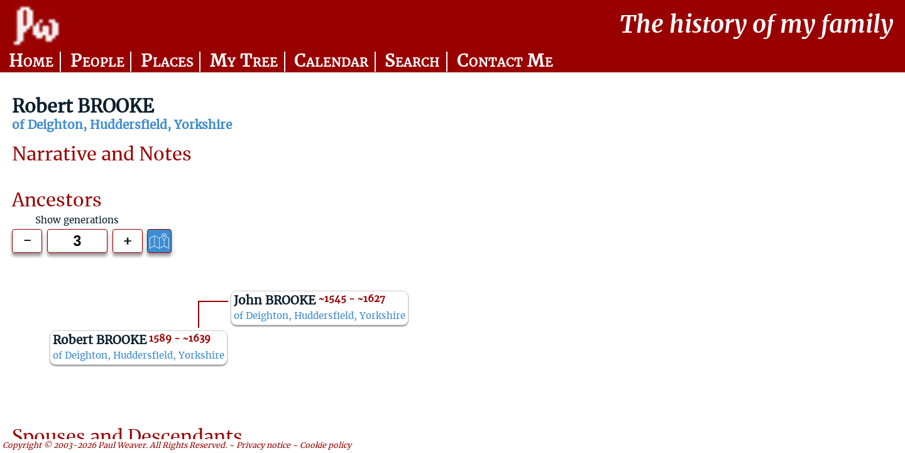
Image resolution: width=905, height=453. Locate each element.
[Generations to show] (77, 241)
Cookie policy (325, 445)
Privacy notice (263, 445)
